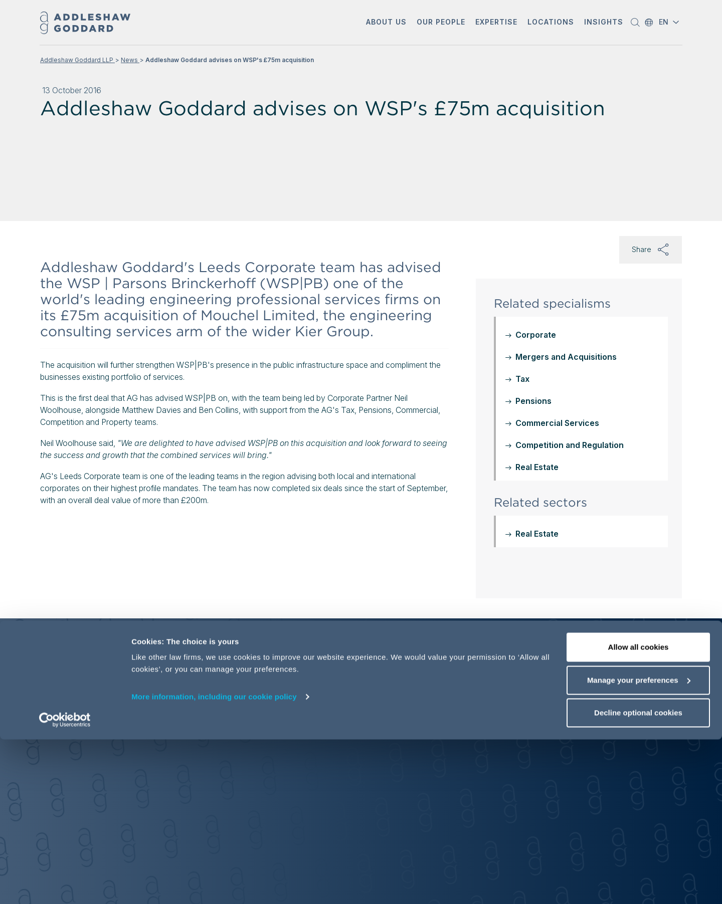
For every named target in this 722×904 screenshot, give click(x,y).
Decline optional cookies (638, 877)
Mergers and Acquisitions (566, 357)
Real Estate (537, 467)
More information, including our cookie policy (214, 861)
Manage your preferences (638, 844)
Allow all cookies (638, 811)
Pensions (533, 401)
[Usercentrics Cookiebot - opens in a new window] (65, 884)
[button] (386, 23)
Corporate (535, 335)
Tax (522, 379)
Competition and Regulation (569, 445)
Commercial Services (557, 423)
